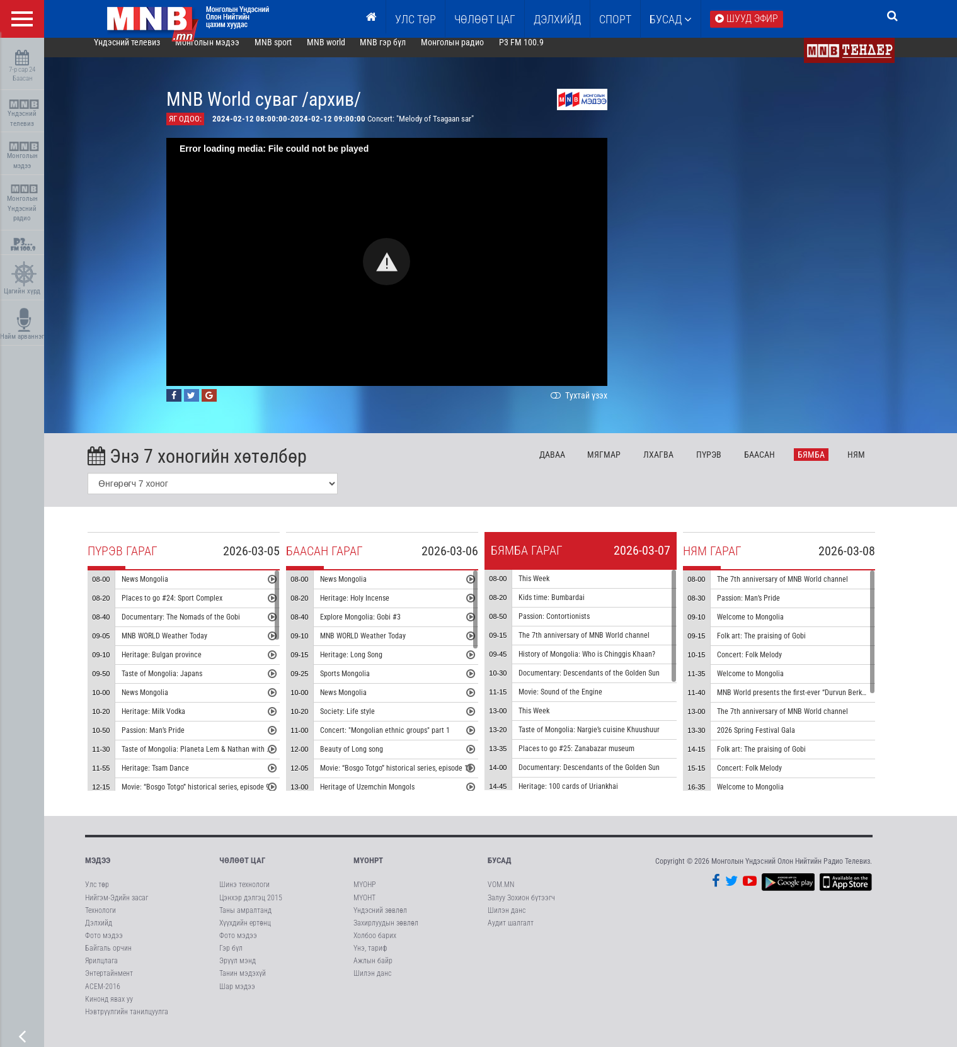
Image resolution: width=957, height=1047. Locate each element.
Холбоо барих (374, 946)
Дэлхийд (557, 19)
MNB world (345, 53)
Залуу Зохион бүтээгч (521, 908)
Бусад (671, 19)
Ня (875, 465)
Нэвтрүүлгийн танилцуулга (126, 1022)
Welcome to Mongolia (769, 628)
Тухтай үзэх (597, 406)
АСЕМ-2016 (102, 997)
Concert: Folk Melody (768, 666)
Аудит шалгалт (511, 933)
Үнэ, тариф (370, 959)
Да (571, 465)
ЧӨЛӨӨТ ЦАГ (484, 19)
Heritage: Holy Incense (374, 609)
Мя (623, 465)
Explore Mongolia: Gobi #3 (380, 628)
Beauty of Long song (371, 760)
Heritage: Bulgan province (181, 666)
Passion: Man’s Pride (172, 741)
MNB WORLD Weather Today (184, 647)
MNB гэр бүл (402, 53)
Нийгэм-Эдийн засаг (116, 908)
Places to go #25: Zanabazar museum (596, 760)
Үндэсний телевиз (24, 113)
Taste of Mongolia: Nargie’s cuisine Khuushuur (608, 741)
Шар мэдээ (237, 997)
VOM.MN (501, 895)
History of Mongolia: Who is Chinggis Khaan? (606, 665)
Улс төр (415, 19)
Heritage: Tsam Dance (175, 779)
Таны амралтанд (245, 921)
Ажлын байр (373, 972)
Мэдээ (97, 871)
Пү (728, 465)
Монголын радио (471, 53)
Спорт (615, 19)
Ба (779, 465)
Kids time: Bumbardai (571, 608)
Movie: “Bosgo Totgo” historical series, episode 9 (215, 798)
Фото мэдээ (104, 946)
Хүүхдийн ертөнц (245, 933)
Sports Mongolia (364, 685)
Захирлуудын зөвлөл (385, 933)
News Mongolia (164, 590)
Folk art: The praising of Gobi (780, 647)
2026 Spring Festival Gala (775, 741)
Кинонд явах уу (109, 1009)
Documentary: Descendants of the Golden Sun (608, 684)
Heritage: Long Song (371, 666)
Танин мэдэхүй (242, 984)
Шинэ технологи (244, 895)
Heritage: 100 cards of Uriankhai (588, 797)
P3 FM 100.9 (541, 53)
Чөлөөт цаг (242, 871)
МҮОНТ (364, 908)
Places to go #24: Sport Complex (191, 609)
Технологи (100, 921)
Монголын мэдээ (23, 156)
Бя (830, 465)
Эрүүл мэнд (237, 972)
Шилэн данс (372, 984)
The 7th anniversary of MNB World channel (603, 646)
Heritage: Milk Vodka (173, 722)
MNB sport (292, 53)
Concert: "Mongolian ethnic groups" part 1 (404, 741)
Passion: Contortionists (573, 627)
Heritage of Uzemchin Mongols (387, 798)
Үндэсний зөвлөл (380, 921)
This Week (553, 590)
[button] (406, 273)
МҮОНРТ (368, 871)
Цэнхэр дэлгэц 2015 (250, 908)
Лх (678, 465)
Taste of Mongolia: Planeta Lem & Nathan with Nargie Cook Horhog (244, 760)
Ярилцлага (101, 972)
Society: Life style (367, 722)
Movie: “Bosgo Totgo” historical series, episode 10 (415, 779)
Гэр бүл (231, 959)
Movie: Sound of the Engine (580, 703)
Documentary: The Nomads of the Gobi (200, 628)
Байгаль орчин (108, 959)
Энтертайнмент (109, 984)
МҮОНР (364, 895)
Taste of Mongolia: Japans (181, 685)
